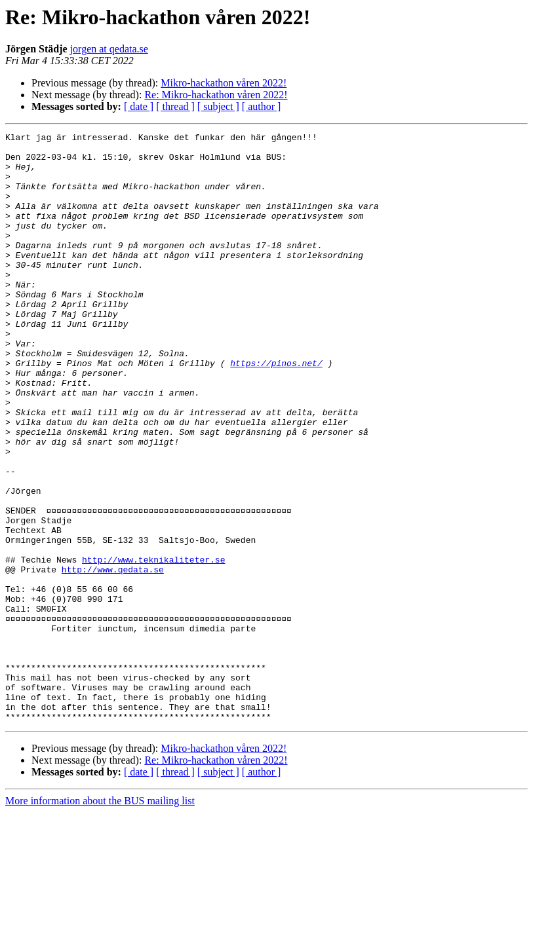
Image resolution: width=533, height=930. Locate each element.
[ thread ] (175, 106)
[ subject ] (218, 106)
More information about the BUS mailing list (100, 918)
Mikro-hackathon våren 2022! (223, 82)
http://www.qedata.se (113, 657)
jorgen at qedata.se (109, 48)
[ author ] (261, 106)
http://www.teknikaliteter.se (153, 646)
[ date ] (138, 106)
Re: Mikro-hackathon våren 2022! (215, 94)
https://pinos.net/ (276, 410)
